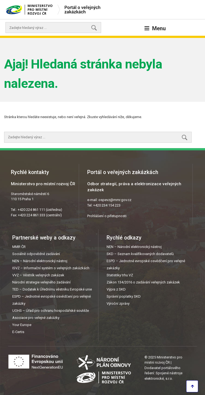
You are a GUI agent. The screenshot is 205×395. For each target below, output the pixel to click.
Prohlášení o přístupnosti (106, 216)
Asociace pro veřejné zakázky (35, 318)
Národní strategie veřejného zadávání (41, 282)
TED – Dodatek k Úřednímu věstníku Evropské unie (52, 289)
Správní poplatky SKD (124, 296)
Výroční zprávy (118, 303)
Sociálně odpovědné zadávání (36, 254)
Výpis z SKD (116, 289)
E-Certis (18, 332)
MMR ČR (19, 247)
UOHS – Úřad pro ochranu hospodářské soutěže (50, 311)
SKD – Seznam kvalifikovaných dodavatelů (140, 254)
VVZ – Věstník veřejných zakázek (38, 275)
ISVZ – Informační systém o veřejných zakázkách (50, 268)
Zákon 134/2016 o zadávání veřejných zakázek (143, 282)
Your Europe (21, 325)
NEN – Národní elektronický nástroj (39, 261)
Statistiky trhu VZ (120, 275)
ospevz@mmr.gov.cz (114, 200)
